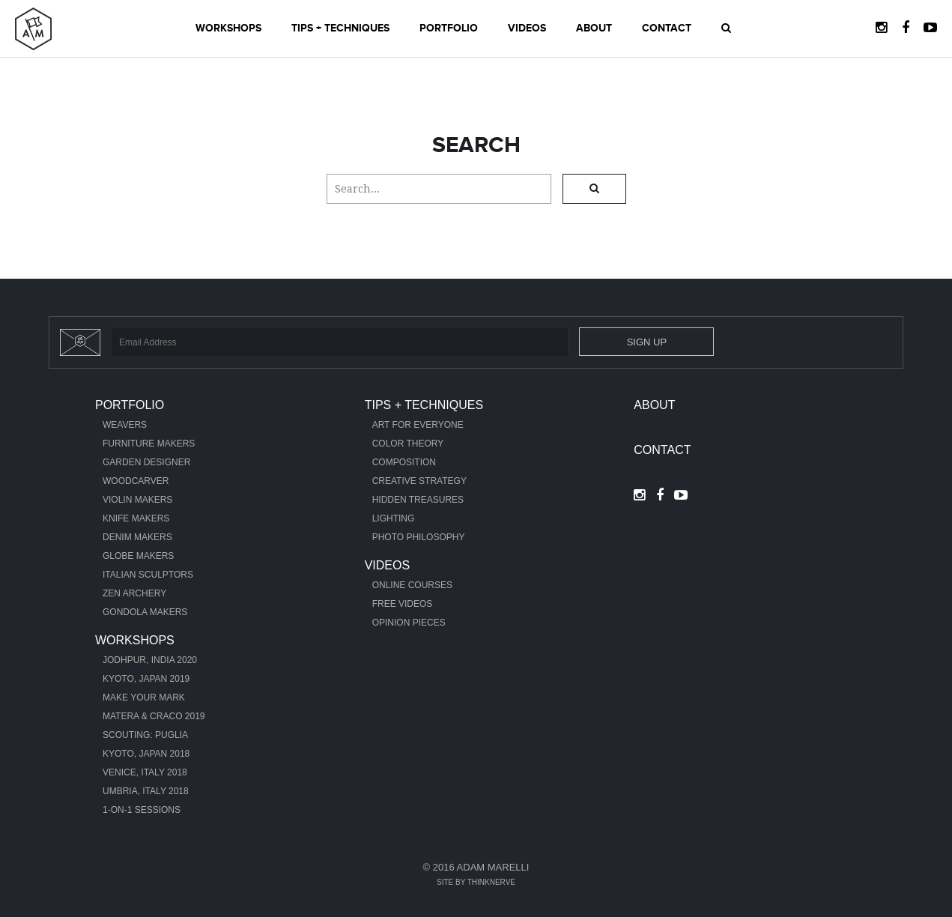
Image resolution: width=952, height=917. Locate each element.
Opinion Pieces (409, 622)
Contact (666, 28)
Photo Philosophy (418, 537)
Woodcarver (136, 481)
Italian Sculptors (148, 574)
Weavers (125, 425)
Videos (527, 28)
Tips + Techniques (340, 28)
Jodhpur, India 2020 (150, 660)
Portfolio (448, 28)
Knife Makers (136, 518)
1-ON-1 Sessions (142, 810)
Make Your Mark (144, 697)
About (594, 28)
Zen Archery (134, 593)
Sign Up (647, 342)
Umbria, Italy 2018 (146, 791)
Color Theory (408, 443)
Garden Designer (146, 462)
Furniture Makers (149, 443)
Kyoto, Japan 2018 (146, 753)
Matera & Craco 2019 (154, 716)
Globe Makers (138, 556)
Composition (404, 462)
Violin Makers (137, 499)
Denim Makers (137, 537)
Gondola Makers (145, 612)
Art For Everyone (418, 425)
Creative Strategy (419, 481)
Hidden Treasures (418, 499)
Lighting (393, 518)
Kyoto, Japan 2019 (146, 679)
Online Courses (412, 585)
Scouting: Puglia (145, 735)
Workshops (228, 28)
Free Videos (402, 604)
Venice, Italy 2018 (145, 772)
